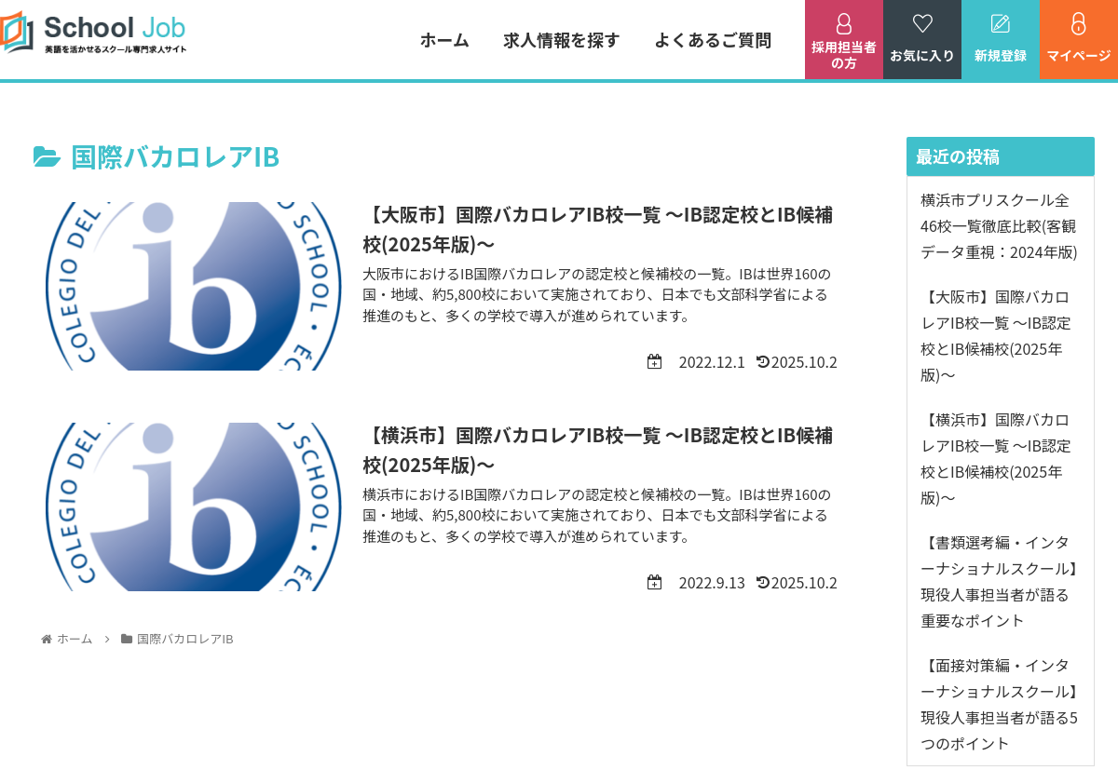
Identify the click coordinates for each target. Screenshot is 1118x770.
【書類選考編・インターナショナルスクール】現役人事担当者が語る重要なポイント (998, 581)
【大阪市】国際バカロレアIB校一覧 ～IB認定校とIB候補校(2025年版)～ (995, 335)
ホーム (445, 39)
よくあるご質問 (712, 39)
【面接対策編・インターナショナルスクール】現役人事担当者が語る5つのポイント (999, 704)
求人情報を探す (561, 39)
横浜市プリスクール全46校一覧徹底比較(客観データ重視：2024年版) (999, 225)
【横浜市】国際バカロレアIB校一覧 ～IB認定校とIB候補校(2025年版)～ (995, 458)
